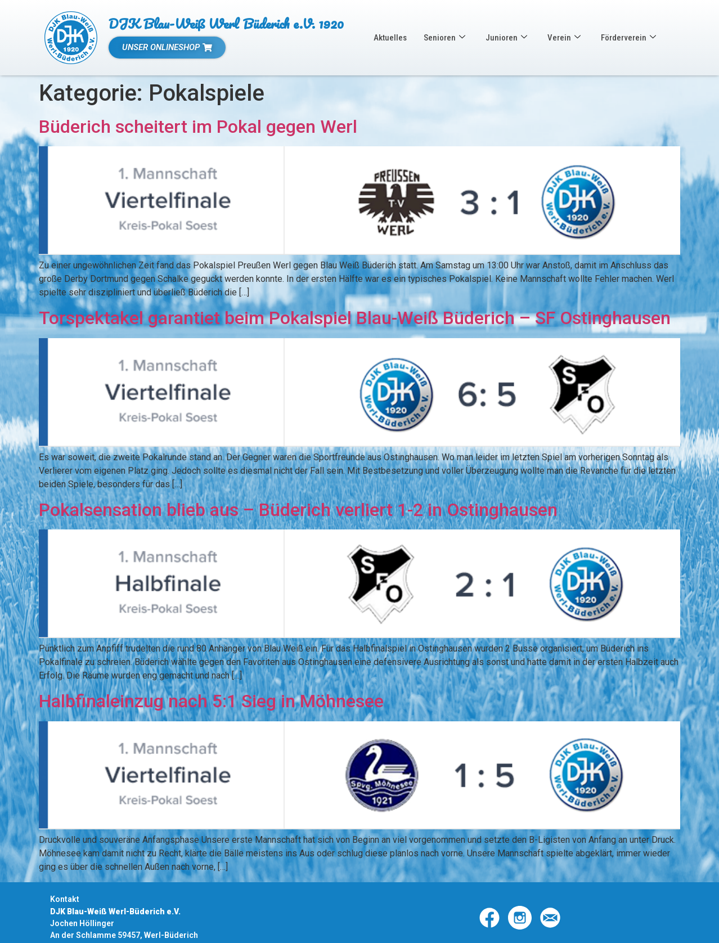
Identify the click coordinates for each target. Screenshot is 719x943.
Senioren (444, 38)
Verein (564, 38)
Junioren (506, 38)
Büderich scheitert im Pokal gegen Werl (198, 126)
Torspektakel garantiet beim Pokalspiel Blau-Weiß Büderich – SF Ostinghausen (355, 318)
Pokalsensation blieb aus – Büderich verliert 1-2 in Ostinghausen (298, 509)
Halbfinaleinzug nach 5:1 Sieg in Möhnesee (211, 701)
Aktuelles (390, 38)
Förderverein (628, 38)
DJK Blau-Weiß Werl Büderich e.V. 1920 (226, 23)
